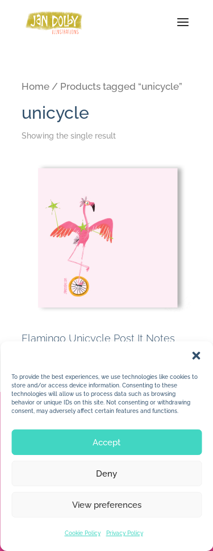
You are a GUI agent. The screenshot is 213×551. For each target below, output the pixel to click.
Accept (106, 442)
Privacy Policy (124, 533)
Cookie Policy (83, 533)
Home (35, 86)
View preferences (106, 505)
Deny (106, 474)
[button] (196, 355)
